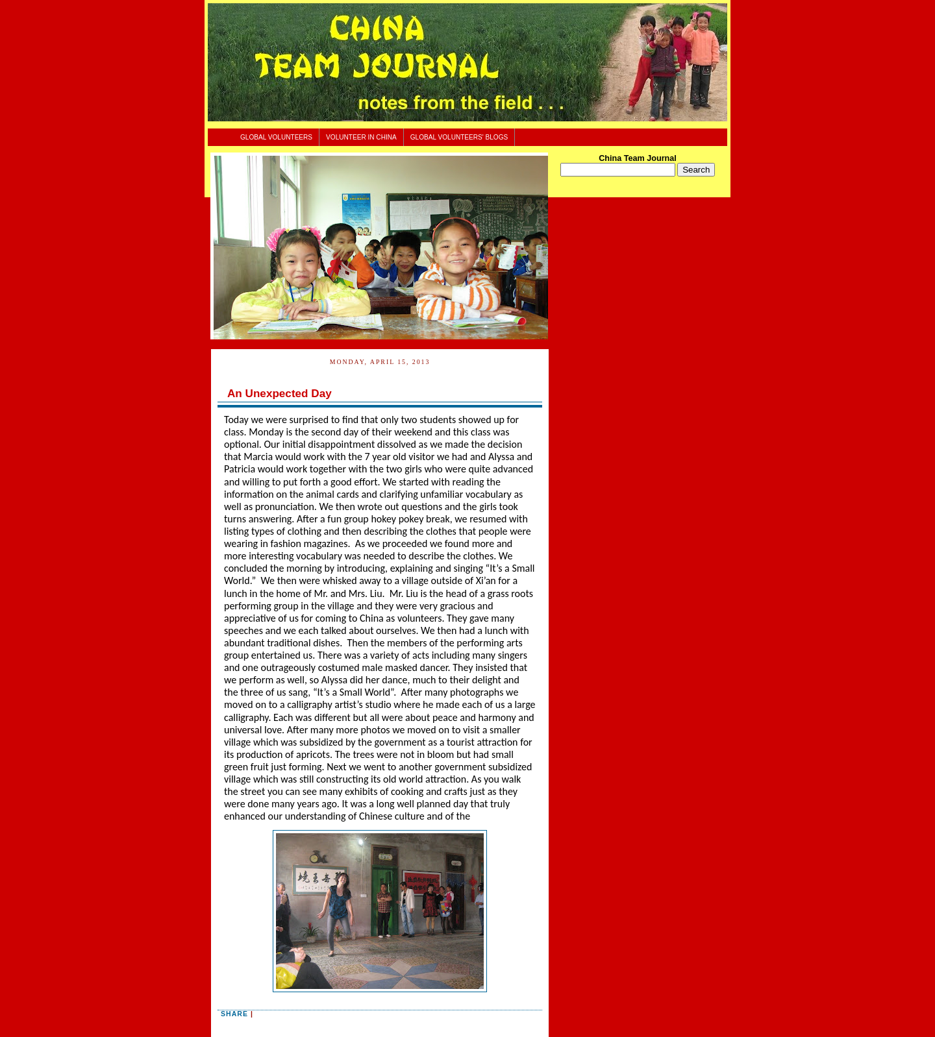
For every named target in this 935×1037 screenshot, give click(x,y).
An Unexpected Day (279, 393)
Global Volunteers (276, 137)
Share (234, 1014)
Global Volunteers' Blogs (459, 137)
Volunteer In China (361, 137)
